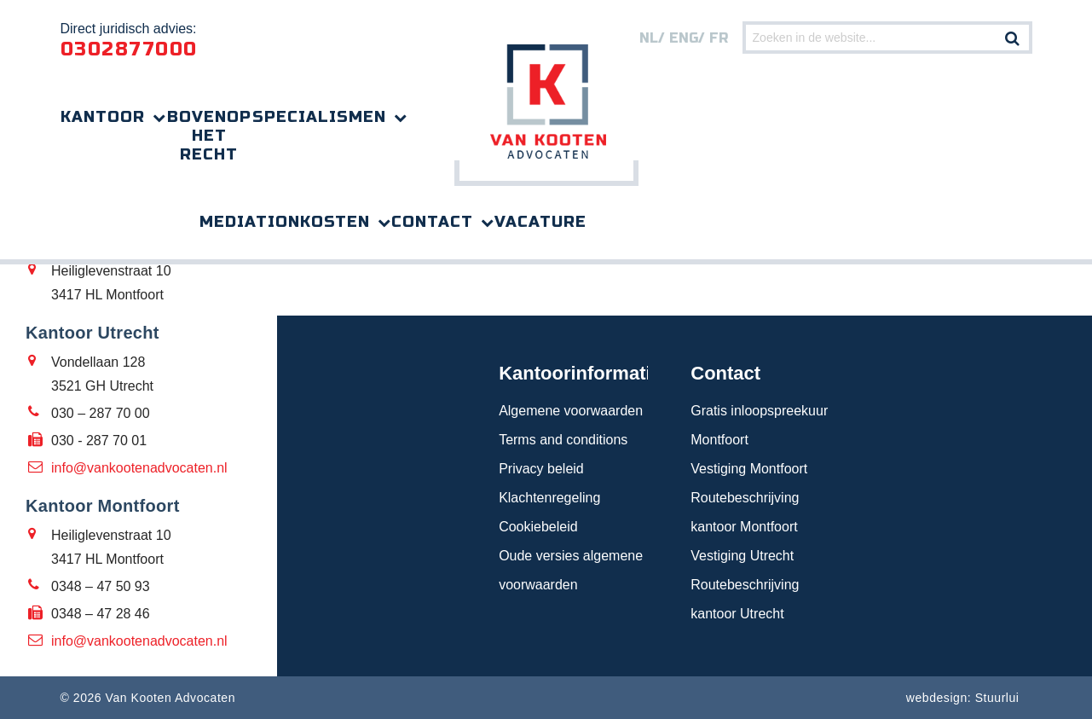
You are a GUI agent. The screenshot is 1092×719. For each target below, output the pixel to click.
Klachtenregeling (549, 497)
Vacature (540, 221)
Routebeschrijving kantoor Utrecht (744, 599)
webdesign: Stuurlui (963, 698)
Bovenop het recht (209, 135)
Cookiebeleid (538, 526)
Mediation (249, 221)
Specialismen (319, 116)
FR (718, 38)
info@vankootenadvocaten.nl (139, 468)
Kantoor (103, 116)
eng (683, 38)
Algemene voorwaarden (571, 410)
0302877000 (129, 49)
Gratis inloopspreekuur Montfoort (759, 425)
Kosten (335, 221)
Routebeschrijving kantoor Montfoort (744, 512)
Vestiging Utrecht (742, 555)
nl (648, 38)
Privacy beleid (541, 468)
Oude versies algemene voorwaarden (571, 570)
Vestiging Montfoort (748, 468)
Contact (432, 221)
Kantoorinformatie (573, 373)
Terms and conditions (563, 439)
